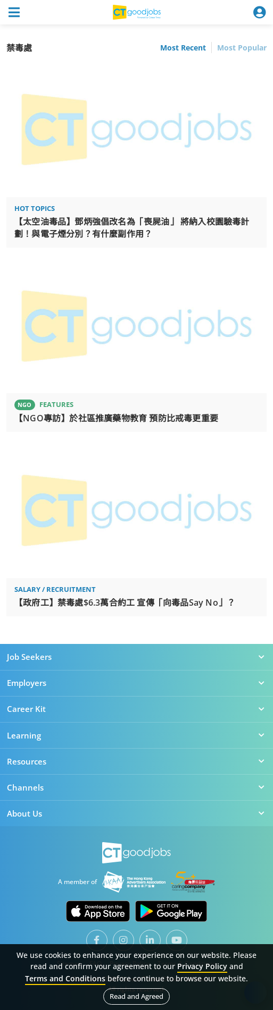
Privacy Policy (202, 966)
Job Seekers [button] (136, 656)
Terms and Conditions (65, 978)
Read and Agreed (136, 996)
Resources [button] (136, 761)
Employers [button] (136, 682)
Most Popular (242, 48)
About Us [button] (136, 813)
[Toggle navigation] (13, 12)
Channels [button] (136, 787)
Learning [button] (136, 735)
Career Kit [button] (136, 708)
